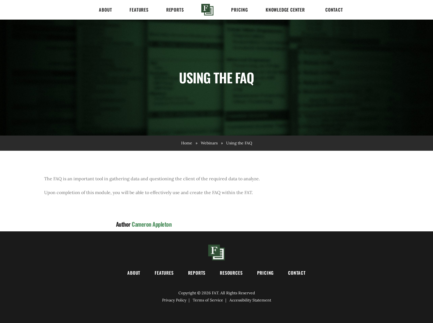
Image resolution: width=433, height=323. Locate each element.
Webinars (209, 143)
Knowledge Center (285, 9)
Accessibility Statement (250, 300)
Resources (231, 272)
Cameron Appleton (151, 224)
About (105, 9)
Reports (175, 9)
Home (207, 10)
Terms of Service (208, 300)
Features (139, 9)
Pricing (239, 9)
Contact (334, 9)
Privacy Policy (174, 300)
